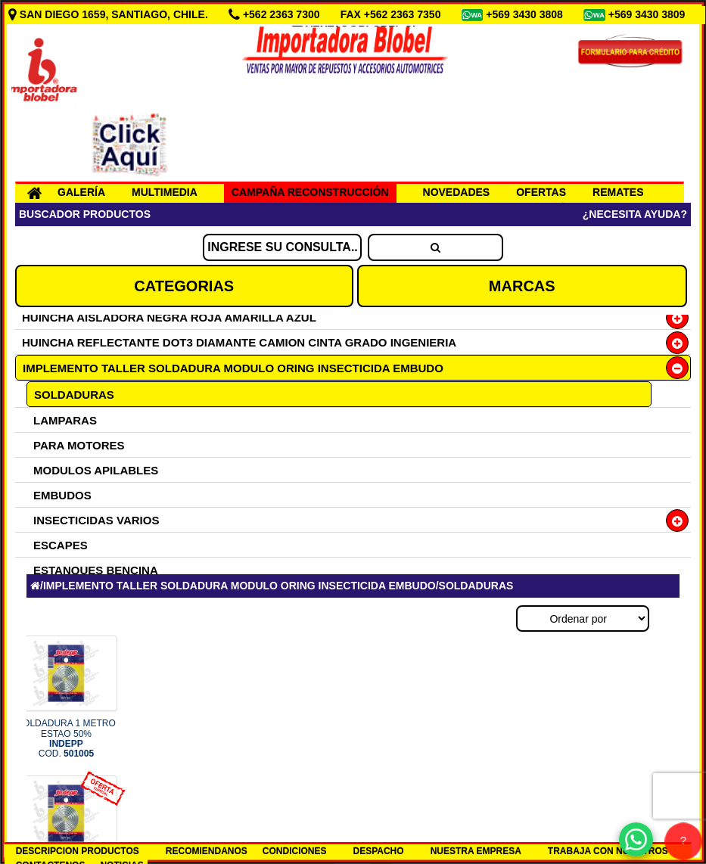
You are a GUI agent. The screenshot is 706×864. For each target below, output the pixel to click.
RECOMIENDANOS (206, 851)
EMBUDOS (62, 495)
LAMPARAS (65, 420)
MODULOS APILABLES (95, 470)
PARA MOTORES (79, 445)
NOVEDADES (456, 192)
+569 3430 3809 (648, 14)
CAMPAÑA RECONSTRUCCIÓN (310, 192)
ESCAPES (60, 545)
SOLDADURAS (74, 394)
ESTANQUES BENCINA (95, 570)
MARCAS (522, 286)
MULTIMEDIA (164, 192)
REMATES (617, 192)
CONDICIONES (295, 851)
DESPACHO (378, 851)
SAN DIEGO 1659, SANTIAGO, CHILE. (109, 14)
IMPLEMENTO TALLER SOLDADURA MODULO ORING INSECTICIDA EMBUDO (233, 368)
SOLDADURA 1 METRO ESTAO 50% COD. (66, 738)
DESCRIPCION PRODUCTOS (77, 851)
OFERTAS (541, 192)
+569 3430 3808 (526, 14)
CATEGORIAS (184, 286)
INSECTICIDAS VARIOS (96, 520)
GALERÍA (81, 192)
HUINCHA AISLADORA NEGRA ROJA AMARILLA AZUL (169, 317)
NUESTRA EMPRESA (476, 851)
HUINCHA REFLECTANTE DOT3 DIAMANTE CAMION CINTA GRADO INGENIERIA (239, 342)
